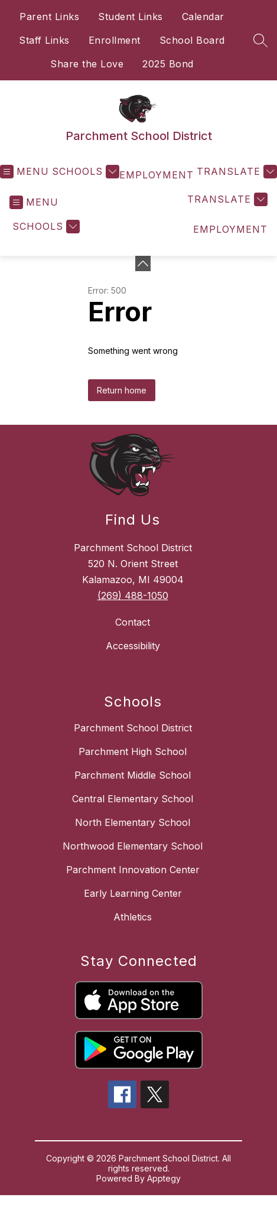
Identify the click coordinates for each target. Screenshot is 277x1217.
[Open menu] (24, 171)
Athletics (132, 917)
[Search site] (260, 40)
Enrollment (115, 40)
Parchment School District (133, 728)
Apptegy (164, 1178)
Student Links (130, 16)
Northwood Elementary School (133, 846)
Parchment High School (133, 751)
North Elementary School (132, 822)
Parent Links (49, 16)
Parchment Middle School (132, 775)
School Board (192, 40)
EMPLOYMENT (156, 175)
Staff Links (44, 40)
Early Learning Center (133, 893)
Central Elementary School (132, 799)
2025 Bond (168, 64)
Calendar (203, 16)
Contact (132, 622)
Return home (121, 390)
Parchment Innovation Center (133, 870)
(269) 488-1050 (132, 595)
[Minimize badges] (143, 263)
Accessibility (133, 646)
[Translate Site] (235, 171)
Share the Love (86, 64)
